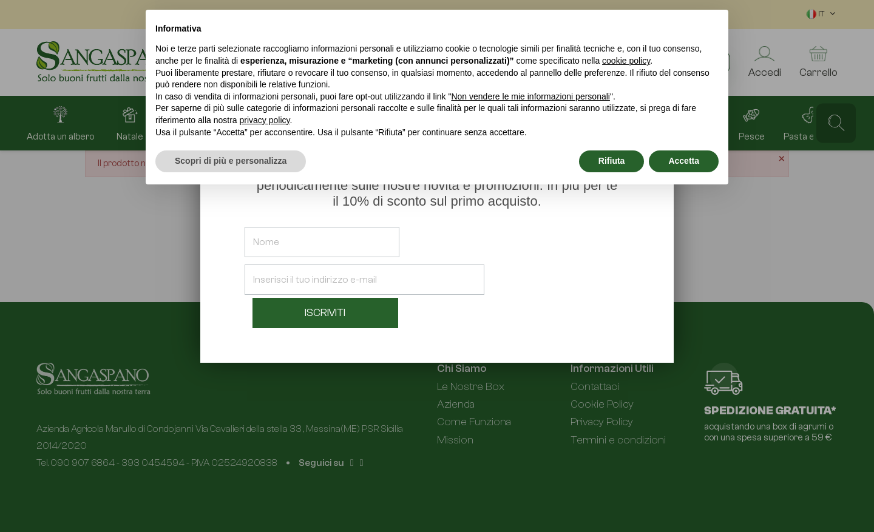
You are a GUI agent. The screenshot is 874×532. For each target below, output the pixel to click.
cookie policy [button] (626, 61)
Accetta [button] (683, 161)
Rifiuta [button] (611, 161)
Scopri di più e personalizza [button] (230, 161)
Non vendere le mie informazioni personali (530, 96)
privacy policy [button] (265, 120)
